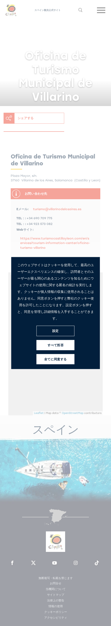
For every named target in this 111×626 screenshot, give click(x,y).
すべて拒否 (56, 345)
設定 (55, 331)
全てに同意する (55, 359)
